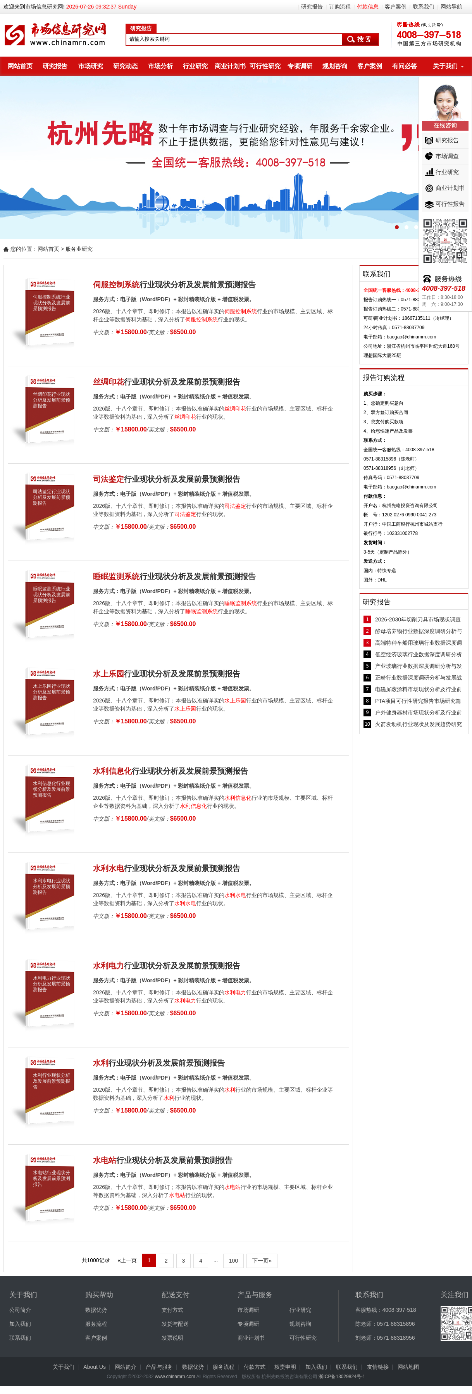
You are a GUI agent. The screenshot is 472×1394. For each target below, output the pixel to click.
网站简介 (125, 1367)
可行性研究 (265, 66)
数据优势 (96, 1310)
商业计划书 (230, 66)
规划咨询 (334, 66)
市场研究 (90, 66)
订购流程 (340, 6)
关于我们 (445, 66)
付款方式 (254, 1367)
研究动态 (125, 66)
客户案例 (396, 6)
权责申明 (285, 1367)
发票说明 (172, 1338)
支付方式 (172, 1310)
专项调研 (300, 66)
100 (233, 1261)
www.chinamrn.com (175, 1376)
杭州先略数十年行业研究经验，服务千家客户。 (236, 157)
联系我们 (423, 6)
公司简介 (20, 1310)
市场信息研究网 (44, 6)
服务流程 (96, 1324)
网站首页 (20, 66)
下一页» (262, 1261)
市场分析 (160, 66)
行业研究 (195, 66)
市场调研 (248, 1310)
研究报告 (312, 6)
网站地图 (408, 1367)
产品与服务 (159, 1367)
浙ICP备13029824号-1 (342, 1376)
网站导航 (451, 6)
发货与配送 (175, 1324)
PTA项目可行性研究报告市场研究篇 (418, 701)
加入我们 (20, 1324)
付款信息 (368, 6)
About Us (94, 1367)
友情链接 (378, 1367)
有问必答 (404, 66)
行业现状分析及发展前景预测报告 (174, 284)
